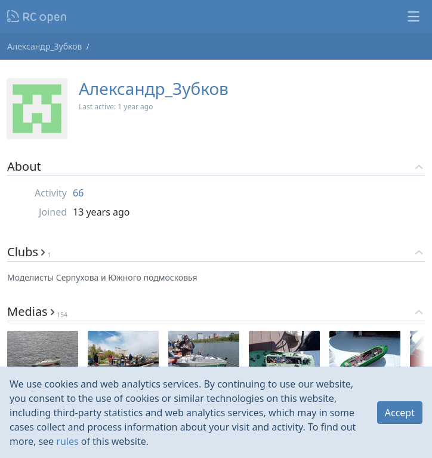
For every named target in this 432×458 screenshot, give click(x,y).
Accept (400, 412)
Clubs (29, 252)
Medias (37, 311)
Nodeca (37, 17)
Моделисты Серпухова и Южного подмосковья (102, 277)
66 (78, 192)
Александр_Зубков (44, 46)
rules (67, 441)
